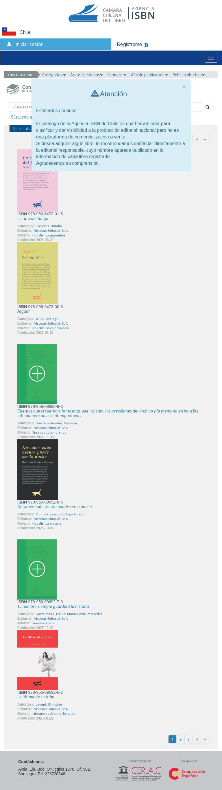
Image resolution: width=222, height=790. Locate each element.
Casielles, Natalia (49, 226)
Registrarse (129, 44)
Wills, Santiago (47, 319)
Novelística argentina (48, 235)
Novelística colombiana (50, 328)
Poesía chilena (43, 623)
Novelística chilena (46, 523)
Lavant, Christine (49, 704)
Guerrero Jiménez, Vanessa (56, 423)
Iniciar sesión (30, 44)
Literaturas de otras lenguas (53, 714)
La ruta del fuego (32, 218)
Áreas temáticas (86, 75)
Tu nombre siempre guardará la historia (53, 606)
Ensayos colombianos (49, 432)
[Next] (205, 139)
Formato (116, 75)
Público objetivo (189, 75)
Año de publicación (149, 75)
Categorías (54, 75)
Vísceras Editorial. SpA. (51, 231)
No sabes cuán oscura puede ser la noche (54, 506)
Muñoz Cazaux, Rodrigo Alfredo (60, 514)
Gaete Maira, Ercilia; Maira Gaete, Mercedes (69, 614)
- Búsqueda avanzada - (29, 117)
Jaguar (23, 311)
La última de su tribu (35, 697)
